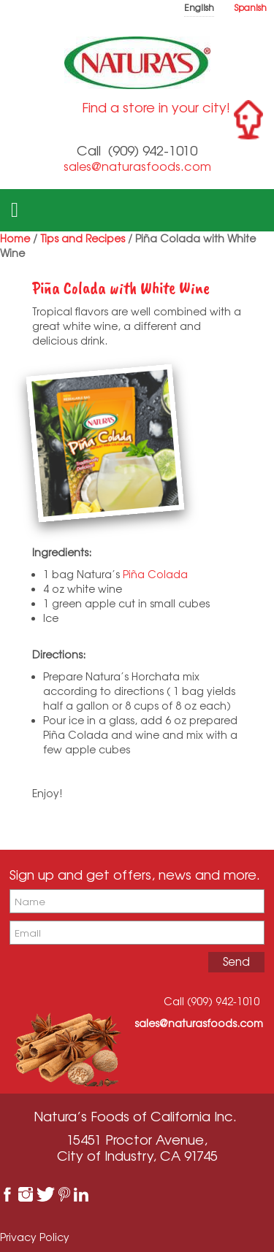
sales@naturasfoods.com (137, 166)
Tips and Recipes (82, 238)
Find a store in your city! (156, 107)
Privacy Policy (34, 1237)
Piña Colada (157, 574)
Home (15, 238)
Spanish (251, 7)
